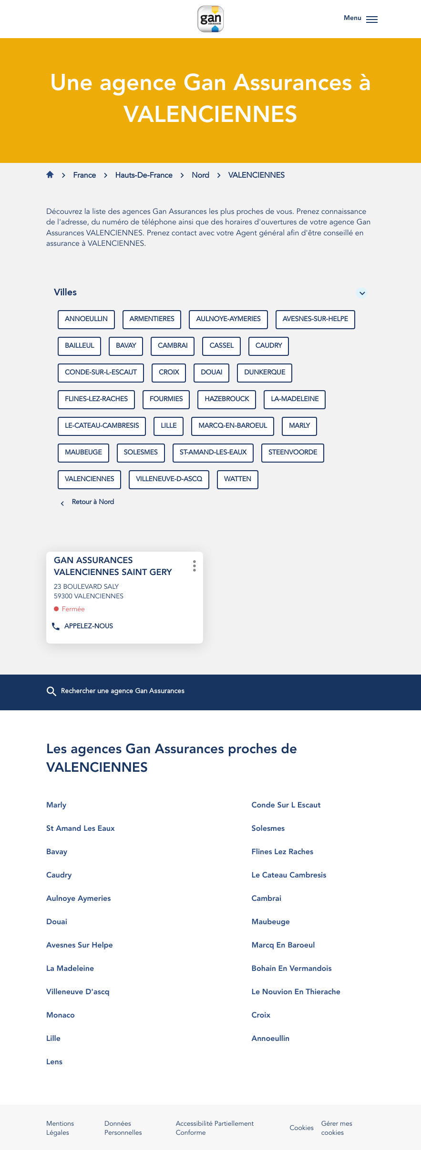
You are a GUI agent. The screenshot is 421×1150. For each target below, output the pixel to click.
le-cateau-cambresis (102, 426)
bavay (126, 346)
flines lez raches (313, 852)
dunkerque (264, 373)
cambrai (172, 346)
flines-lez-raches (96, 399)
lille (168, 426)
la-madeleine (294, 399)
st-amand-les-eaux (213, 453)
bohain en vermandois (313, 969)
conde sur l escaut (313, 805)
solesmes (141, 453)
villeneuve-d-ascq (169, 479)
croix (169, 373)
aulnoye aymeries (107, 899)
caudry (269, 346)
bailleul (79, 346)
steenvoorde (292, 453)
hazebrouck (227, 399)
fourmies (166, 399)
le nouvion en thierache (313, 992)
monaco (107, 1015)
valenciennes (89, 479)
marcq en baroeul (313, 945)
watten (237, 479)
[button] (372, 19)
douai (211, 373)
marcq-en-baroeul (232, 426)
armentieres (152, 319)
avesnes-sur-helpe (315, 319)
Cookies (301, 1128)
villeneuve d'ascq (107, 992)
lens (107, 1062)
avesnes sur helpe (107, 945)
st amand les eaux (107, 829)
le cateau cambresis (313, 875)
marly (299, 426)
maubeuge (83, 453)
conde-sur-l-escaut (101, 373)
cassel (221, 346)
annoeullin (86, 319)
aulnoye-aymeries (228, 319)
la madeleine (107, 969)
